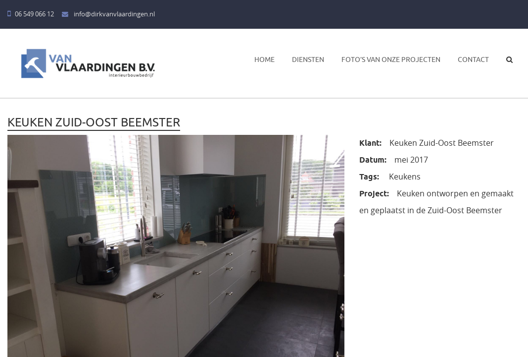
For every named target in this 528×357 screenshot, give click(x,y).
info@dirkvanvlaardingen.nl (108, 14)
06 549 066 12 (30, 14)
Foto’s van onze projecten (390, 59)
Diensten (308, 59)
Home (264, 59)
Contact (473, 59)
